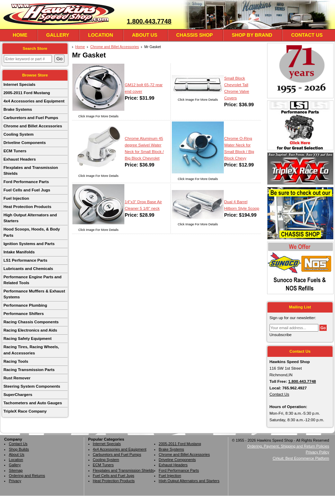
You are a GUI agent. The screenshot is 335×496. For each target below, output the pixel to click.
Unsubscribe (281, 335)
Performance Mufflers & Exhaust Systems (34, 294)
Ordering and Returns (27, 476)
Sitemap (16, 470)
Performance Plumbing (25, 305)
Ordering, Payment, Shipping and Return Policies (288, 446)
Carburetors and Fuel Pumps (30, 118)
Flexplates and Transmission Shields (30, 170)
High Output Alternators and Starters (30, 218)
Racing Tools (15, 361)
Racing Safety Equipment (27, 338)
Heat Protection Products (27, 207)
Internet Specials (19, 84)
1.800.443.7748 (149, 21)
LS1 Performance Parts (25, 260)
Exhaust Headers (19, 159)
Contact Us (307, 35)
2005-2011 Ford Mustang (26, 93)
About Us (144, 35)
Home (20, 35)
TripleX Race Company (25, 411)
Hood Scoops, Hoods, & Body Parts (31, 232)
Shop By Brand (252, 35)
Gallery (57, 35)
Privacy (15, 481)
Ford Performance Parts (26, 182)
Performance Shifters (23, 314)
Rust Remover (16, 378)
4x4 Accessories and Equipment (33, 101)
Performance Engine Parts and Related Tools (32, 280)
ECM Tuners (14, 151)
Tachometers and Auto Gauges (32, 403)
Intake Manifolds (19, 252)
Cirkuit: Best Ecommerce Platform (301, 458)
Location (100, 35)
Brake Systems (17, 109)
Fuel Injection (16, 198)
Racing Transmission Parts (29, 370)
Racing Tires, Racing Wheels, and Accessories (31, 350)
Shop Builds (19, 449)
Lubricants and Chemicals (28, 269)
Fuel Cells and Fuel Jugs (26, 190)
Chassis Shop (194, 35)
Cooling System (18, 134)
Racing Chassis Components (31, 322)
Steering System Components (31, 386)
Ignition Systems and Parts (29, 244)
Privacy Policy (317, 452)
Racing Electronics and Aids (30, 330)
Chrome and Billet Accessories (32, 126)
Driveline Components (24, 143)
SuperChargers (17, 395)
